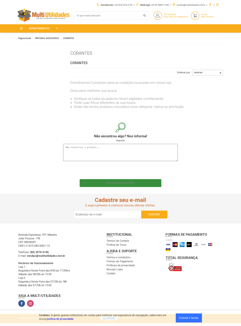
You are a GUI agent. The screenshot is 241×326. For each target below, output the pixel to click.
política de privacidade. (60, 318)
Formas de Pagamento (119, 263)
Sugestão (120, 140)
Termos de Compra (117, 243)
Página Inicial (24, 38)
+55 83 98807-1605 (160, 5)
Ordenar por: (184, 72)
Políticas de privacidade (120, 267)
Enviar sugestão (120, 185)
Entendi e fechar (189, 317)
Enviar (154, 217)
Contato (111, 275)
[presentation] (120, 171)
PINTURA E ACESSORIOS (47, 38)
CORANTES (68, 38)
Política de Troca (116, 247)
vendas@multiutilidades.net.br (191, 5)
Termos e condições (118, 259)
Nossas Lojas (114, 271)
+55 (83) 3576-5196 (123, 5)
